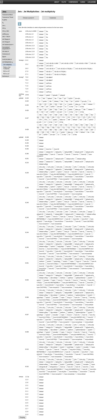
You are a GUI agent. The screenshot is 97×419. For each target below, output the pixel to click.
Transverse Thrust (7, 17)
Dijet (3, 56)
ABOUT (56, 2)
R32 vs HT (6, 71)
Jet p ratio (5, 31)
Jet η (3, 25)
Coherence (5, 54)
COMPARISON (73, 2)
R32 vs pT (6, 73)
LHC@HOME (92, 2)
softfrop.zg (5, 34)
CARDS (82, 2)
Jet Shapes (5, 39)
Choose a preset (28, 18)
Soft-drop (5, 76)
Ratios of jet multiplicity (6, 67)
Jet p (4, 28)
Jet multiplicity (7, 64)
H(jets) (4, 20)
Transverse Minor (7, 14)
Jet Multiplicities (7, 62)
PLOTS (64, 2)
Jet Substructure (7, 44)
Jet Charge (5, 42)
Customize (53, 18)
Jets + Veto (5, 36)
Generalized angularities (5, 47)
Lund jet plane (6, 59)
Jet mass (5, 51)
